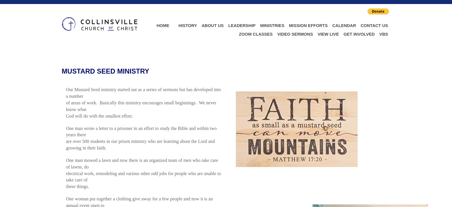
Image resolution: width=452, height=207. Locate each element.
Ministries (272, 25)
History (187, 25)
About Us (213, 25)
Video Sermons (295, 34)
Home (163, 25)
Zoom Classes (256, 34)
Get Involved (359, 34)
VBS (383, 34)
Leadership (241, 25)
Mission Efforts (308, 25)
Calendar (344, 25)
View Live (328, 34)
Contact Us (374, 25)
